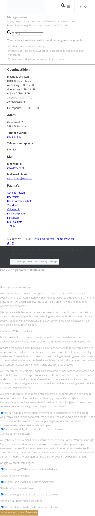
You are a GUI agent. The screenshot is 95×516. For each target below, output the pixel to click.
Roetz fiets (13, 197)
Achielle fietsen (16, 192)
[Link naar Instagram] (85, 6)
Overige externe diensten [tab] (15, 433)
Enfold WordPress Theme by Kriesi (53, 239)
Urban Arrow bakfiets (19, 201)
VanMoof (12, 205)
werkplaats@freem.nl (19, 178)
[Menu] (68, 6)
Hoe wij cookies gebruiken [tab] (15, 287)
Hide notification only (37, 261)
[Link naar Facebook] (80, 6)
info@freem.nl (15, 168)
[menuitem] (61, 6)
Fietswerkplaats (16, 213)
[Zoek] (61, 6)
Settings (53, 261)
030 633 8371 (15, 137)
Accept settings (18, 261)
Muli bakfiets (14, 222)
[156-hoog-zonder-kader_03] (39, 6)
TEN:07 (11, 226)
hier (14, 149)
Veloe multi (13, 209)
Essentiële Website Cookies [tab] (16, 331)
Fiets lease (13, 218)
